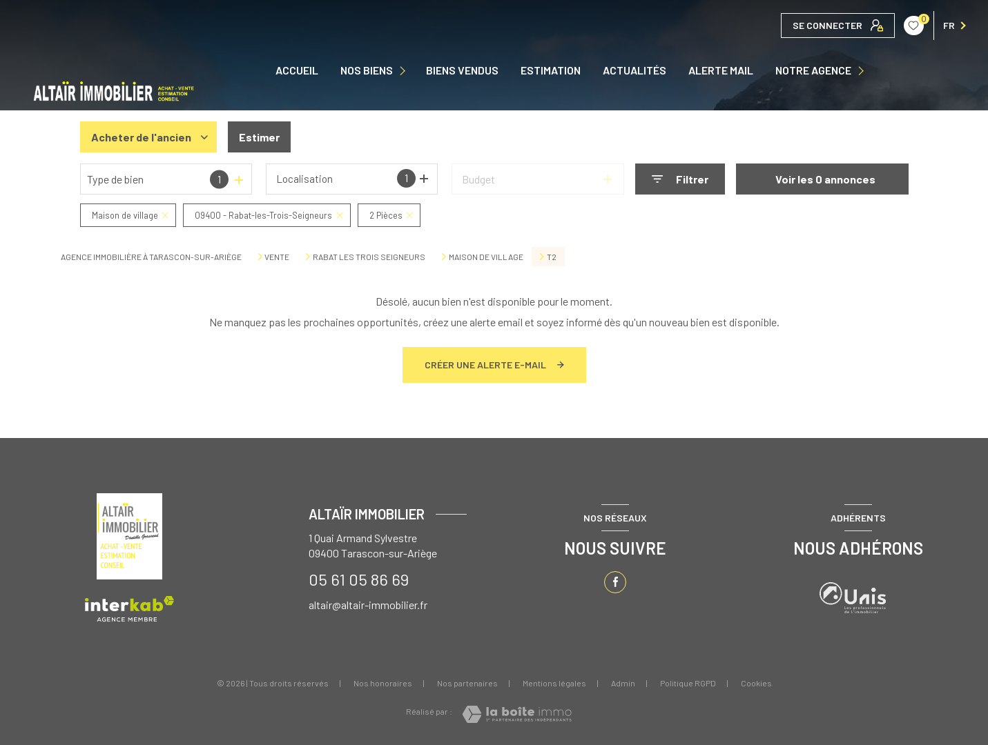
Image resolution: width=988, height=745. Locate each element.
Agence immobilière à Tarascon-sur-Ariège (151, 256)
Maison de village (486, 256)
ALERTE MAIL (720, 70)
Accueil (296, 70)
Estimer (259, 136)
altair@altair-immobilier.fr (368, 604)
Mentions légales (554, 683)
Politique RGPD (688, 683)
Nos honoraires (382, 683)
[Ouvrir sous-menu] (404, 71)
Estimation (551, 70)
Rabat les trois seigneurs (369, 256)
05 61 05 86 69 (359, 579)
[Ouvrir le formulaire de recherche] (680, 179)
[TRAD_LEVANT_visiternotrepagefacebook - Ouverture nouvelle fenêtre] (615, 582)
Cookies (756, 683)
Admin (623, 683)
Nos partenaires (467, 683)
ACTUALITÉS (634, 70)
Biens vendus (462, 70)
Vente (276, 256)
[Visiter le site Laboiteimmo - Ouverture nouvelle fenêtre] (516, 714)
